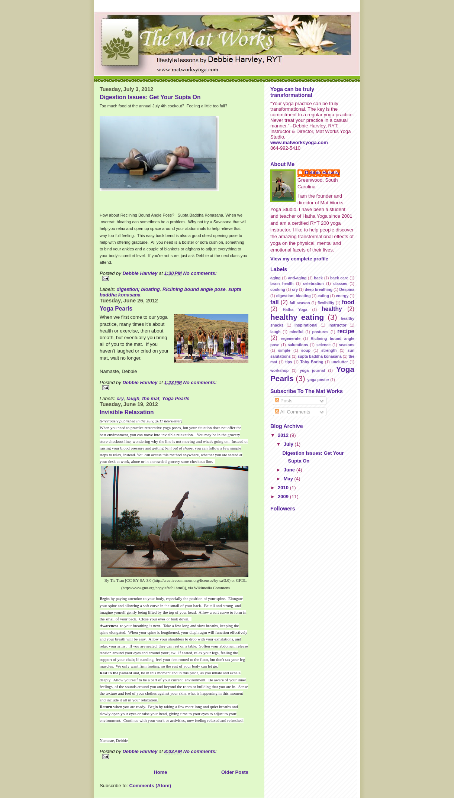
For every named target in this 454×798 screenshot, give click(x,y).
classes (340, 284)
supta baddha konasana (319, 356)
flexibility (326, 303)
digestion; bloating (138, 289)
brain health (281, 284)
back (318, 278)
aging (275, 278)
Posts (284, 400)
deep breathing (319, 290)
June (290, 470)
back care (339, 278)
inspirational (306, 325)
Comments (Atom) (150, 785)
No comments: (199, 273)
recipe (345, 331)
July (289, 444)
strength (329, 350)
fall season (300, 303)
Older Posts (234, 772)
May (289, 478)
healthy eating (297, 317)
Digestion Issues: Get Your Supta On (150, 97)
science (323, 345)
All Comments (292, 412)
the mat (150, 398)
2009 (284, 496)
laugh (132, 398)
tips (288, 362)
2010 (284, 487)
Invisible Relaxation (127, 412)
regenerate (290, 339)
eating (323, 296)
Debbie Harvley (322, 172)
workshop (279, 371)
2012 (284, 435)
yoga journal (312, 371)
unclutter (339, 362)
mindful (296, 332)
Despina (346, 290)
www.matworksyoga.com (299, 142)
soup (305, 350)
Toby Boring (311, 362)
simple (284, 350)
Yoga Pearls (116, 308)
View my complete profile (299, 259)
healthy (332, 309)
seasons (346, 345)
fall (274, 302)
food (348, 302)
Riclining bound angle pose (194, 289)
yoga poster (318, 380)
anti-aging (297, 278)
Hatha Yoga (295, 310)
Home (160, 772)
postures (320, 332)
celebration (313, 284)
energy (342, 296)
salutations (298, 345)
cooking (277, 290)
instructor (337, 325)
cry (120, 398)
